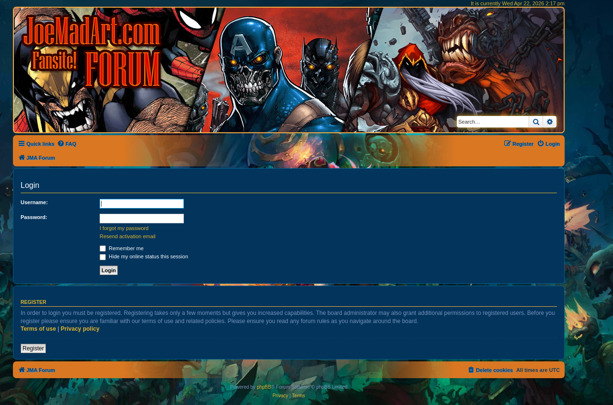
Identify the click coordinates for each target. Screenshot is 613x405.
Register (33, 348)
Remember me (122, 248)
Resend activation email (128, 236)
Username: (34, 202)
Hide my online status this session (144, 256)
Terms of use (38, 328)
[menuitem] (67, 144)
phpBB (264, 387)
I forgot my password (124, 228)
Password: (34, 217)
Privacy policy (80, 328)
